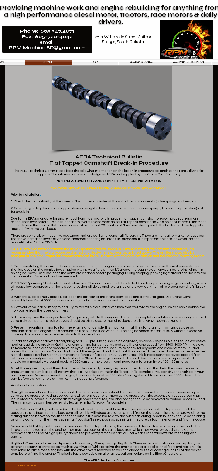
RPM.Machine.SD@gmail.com (47, 47)
